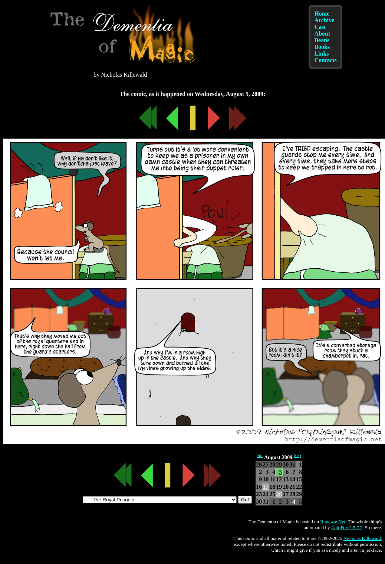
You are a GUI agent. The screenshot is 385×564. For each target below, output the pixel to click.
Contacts (325, 60)
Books (322, 47)
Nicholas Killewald (362, 538)
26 (279, 494)
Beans (321, 40)
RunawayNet (332, 521)
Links (321, 53)
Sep (297, 455)
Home (321, 13)
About (322, 33)
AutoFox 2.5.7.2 (346, 527)
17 (266, 487)
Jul (260, 455)
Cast (320, 27)
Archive (324, 20)
